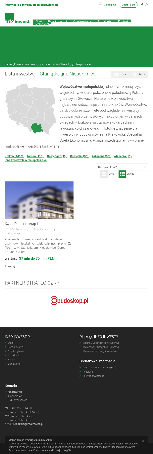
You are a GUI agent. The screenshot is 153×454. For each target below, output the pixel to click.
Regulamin (88, 371)
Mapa (138, 74)
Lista (119, 74)
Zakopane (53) (101, 156)
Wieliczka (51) (123, 156)
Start (39, 21)
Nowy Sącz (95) (57, 156)
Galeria (126, 174)
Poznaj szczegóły (61, 450)
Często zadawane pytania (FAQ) (99, 367)
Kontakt (123, 21)
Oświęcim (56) (79, 156)
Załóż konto (128, 4)
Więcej (11, 266)
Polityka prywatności (94, 375)
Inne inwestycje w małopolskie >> (26, 160)
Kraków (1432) (14, 156)
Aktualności (105, 21)
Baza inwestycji (57, 21)
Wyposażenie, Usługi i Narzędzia (100, 351)
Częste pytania (82, 21)
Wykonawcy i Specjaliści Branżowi (101, 346)
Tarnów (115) (35, 156)
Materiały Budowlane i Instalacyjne (101, 342)
